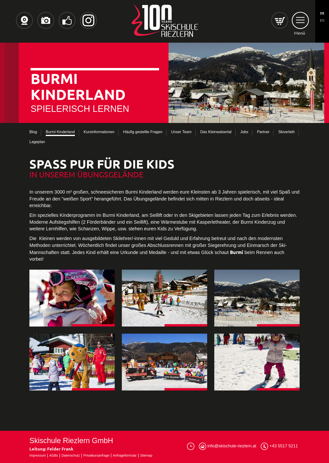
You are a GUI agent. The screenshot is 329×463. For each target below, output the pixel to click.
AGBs (53, 455)
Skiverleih (286, 132)
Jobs (244, 132)
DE (322, 13)
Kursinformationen (99, 132)
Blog (33, 132)
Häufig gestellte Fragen (142, 132)
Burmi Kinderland (60, 132)
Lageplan (37, 142)
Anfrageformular (125, 455)
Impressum (37, 455)
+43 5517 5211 (279, 446)
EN (322, 20)
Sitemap (146, 455)
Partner (263, 132)
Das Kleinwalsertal (216, 132)
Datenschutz (70, 455)
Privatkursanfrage (96, 455)
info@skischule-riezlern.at (227, 446)
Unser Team (181, 132)
